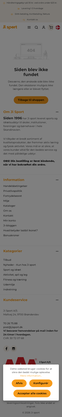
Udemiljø (9, 284)
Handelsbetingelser (15, 186)
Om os (7, 210)
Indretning (10, 289)
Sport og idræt (12, 269)
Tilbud (7, 259)
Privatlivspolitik (12, 190)
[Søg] (36, 27)
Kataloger (9, 205)
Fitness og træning (14, 279)
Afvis (19, 383)
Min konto (9, 220)
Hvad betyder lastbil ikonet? (20, 230)
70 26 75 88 (10, 323)
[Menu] (29, 27)
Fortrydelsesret (12, 195)
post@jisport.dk (13, 327)
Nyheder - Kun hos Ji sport (19, 264)
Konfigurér (40, 383)
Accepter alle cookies (32, 393)
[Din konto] (43, 27)
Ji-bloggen (10, 225)
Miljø (6, 200)
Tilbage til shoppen (31, 99)
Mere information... (31, 375)
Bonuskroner (11, 235)
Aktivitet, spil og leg (15, 274)
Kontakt (8, 215)
